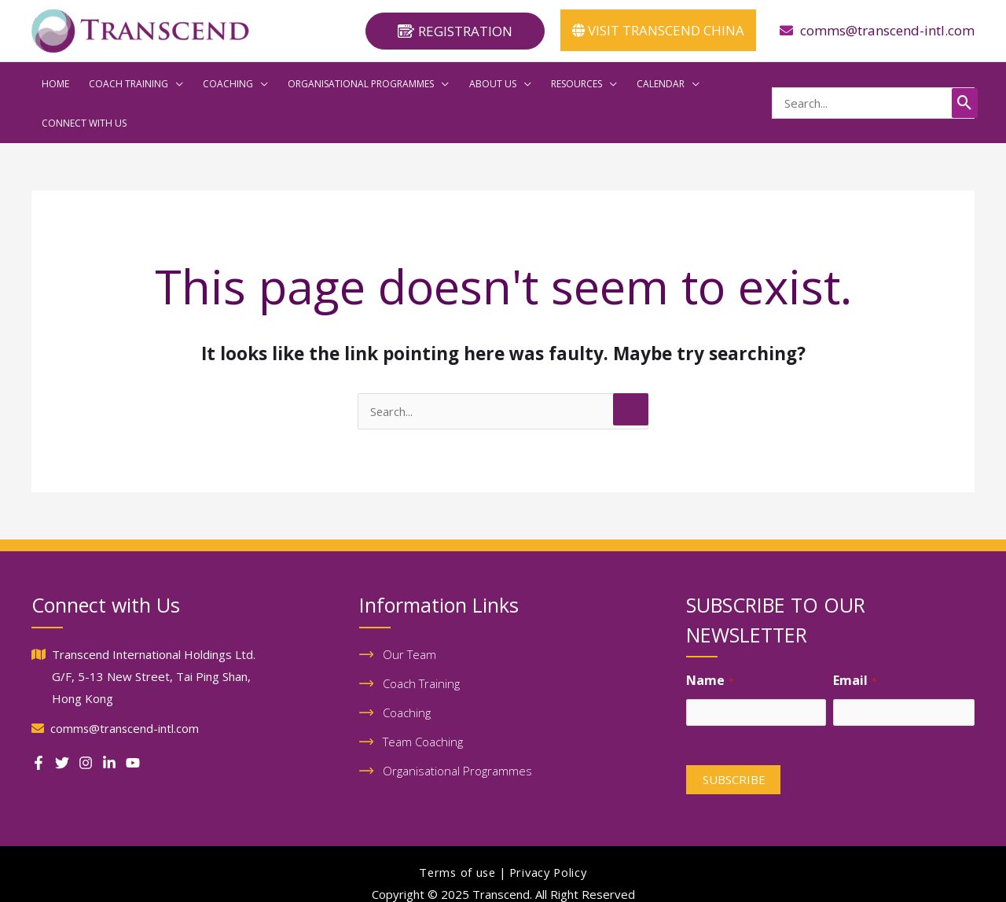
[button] (455, 31)
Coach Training (421, 642)
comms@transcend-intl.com (887, 30)
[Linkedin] (109, 721)
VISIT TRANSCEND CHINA (658, 30)
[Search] (965, 82)
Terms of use (455, 833)
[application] (158, 81)
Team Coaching (423, 702)
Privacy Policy (549, 833)
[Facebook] (38, 721)
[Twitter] (62, 721)
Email (854, 639)
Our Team (409, 612)
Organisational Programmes (457, 731)
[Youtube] (133, 721)
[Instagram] (86, 721)
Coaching (407, 672)
